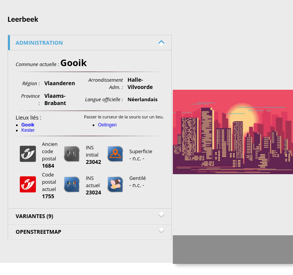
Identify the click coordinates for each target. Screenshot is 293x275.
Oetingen (107, 125)
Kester (28, 130)
